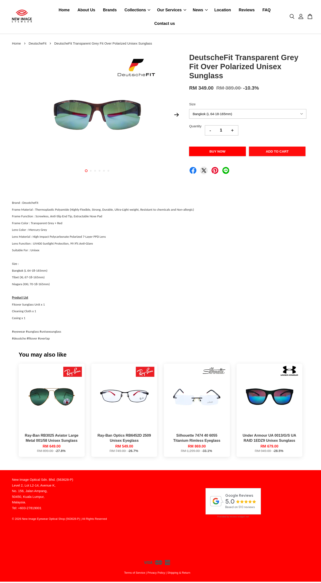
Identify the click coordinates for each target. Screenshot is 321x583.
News (200, 10)
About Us (86, 10)
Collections (137, 10)
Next (176, 116)
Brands (110, 10)
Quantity (195, 127)
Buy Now (217, 153)
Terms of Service (134, 573)
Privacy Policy (156, 573)
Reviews (247, 10)
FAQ (266, 10)
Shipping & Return (178, 573)
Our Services (171, 10)
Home (64, 10)
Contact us (164, 24)
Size (192, 105)
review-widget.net (239, 517)
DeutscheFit (37, 45)
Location (222, 10)
